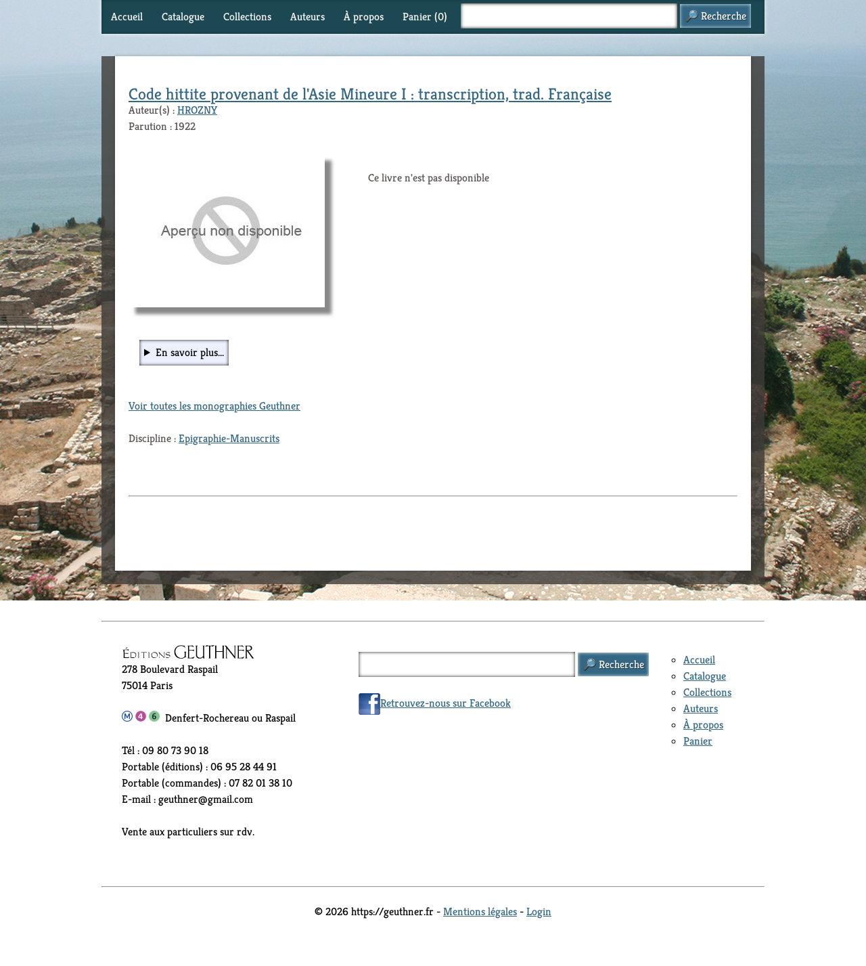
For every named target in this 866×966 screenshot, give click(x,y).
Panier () (425, 16)
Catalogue (183, 16)
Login (538, 911)
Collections (247, 16)
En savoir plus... (190, 352)
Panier (697, 741)
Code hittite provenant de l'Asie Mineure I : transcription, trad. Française (370, 94)
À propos (364, 16)
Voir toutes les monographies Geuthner (214, 406)
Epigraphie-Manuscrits (229, 438)
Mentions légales (480, 911)
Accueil (127, 16)
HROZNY (197, 110)
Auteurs (307, 16)
